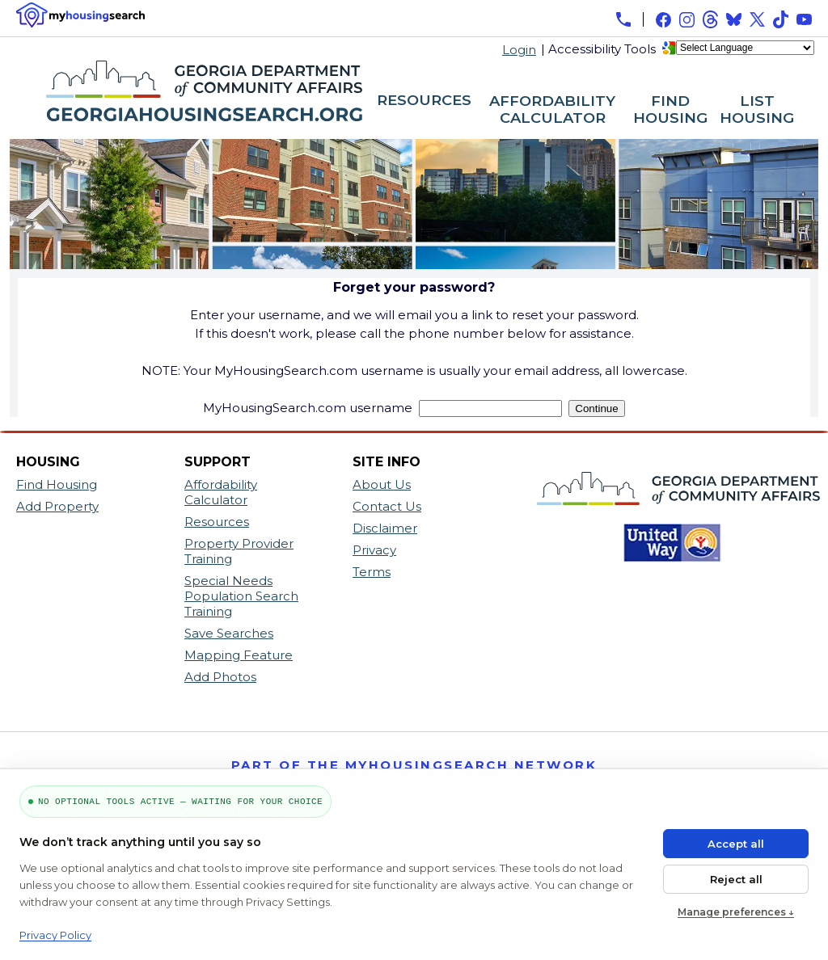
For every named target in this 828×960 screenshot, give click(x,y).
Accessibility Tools (602, 49)
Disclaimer (385, 528)
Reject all (736, 879)
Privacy (374, 550)
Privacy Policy (55, 934)
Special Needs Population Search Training (241, 596)
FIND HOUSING (670, 110)
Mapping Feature (238, 655)
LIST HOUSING (757, 110)
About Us (382, 484)
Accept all (736, 843)
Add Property (57, 506)
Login (519, 49)
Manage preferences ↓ (736, 912)
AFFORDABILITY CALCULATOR (552, 110)
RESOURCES (424, 101)
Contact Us (387, 506)
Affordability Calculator (220, 492)
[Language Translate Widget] (745, 47)
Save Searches (228, 633)
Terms (372, 571)
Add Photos (220, 676)
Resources (216, 521)
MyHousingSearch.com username (307, 407)
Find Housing (56, 484)
